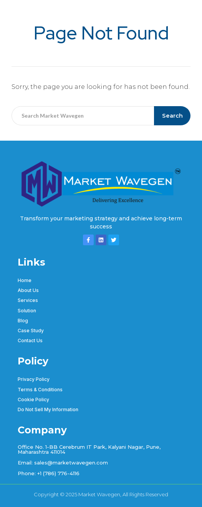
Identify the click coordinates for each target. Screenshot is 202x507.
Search (172, 115)
